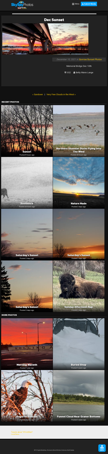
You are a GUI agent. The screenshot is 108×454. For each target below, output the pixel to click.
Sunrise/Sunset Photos (90, 59)
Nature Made (79, 203)
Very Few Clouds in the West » (61, 94)
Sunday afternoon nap (79, 307)
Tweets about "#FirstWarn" (22, 432)
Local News (15, 434)
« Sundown (37, 94)
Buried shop (78, 364)
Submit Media (89, 4)
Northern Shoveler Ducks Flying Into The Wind (78, 150)
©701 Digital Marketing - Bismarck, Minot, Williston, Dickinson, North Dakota (54, 450)
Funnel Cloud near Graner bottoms (78, 416)
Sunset (27, 151)
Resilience (27, 203)
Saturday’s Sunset (27, 255)
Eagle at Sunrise (27, 416)
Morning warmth (27, 364)
